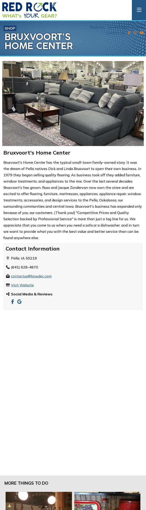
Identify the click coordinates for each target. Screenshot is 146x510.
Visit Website (22, 285)
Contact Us (115, 33)
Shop (10, 28)
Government (118, 27)
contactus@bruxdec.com (31, 276)
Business (97, 27)
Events (138, 27)
